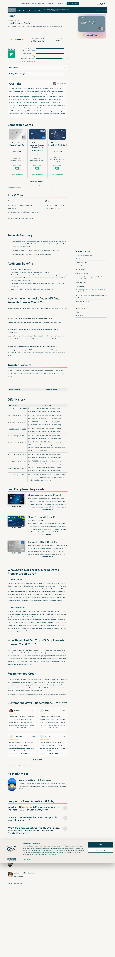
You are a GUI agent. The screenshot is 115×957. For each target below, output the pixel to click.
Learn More (16, 506)
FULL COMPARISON (37, 182)
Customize (100, 944)
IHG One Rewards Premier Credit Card (29, 11)
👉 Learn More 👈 (100, 10)
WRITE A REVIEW (61, 702)
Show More (37, 760)
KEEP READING (22, 728)
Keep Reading (47, 509)
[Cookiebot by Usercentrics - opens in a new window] (11, 953)
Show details (27, 953)
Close (100, 938)
